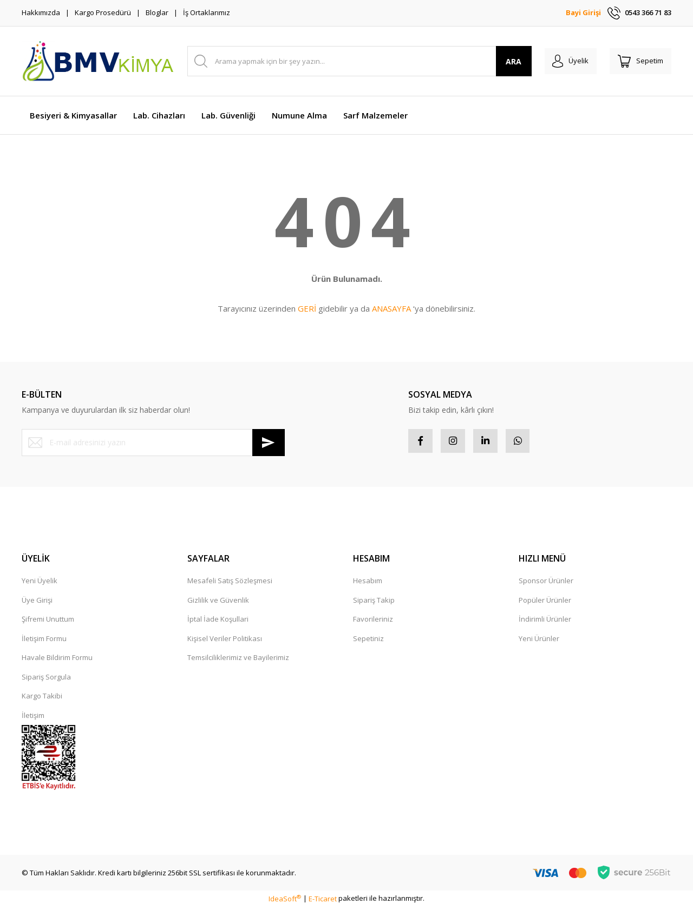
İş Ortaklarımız (206, 12)
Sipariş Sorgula (46, 679)
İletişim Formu (44, 641)
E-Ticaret (323, 901)
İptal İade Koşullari (218, 622)
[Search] (353, 61)
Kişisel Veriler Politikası (224, 641)
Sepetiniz (368, 641)
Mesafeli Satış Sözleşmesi (229, 584)
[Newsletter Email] (153, 442)
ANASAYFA (391, 308)
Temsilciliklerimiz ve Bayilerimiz (238, 660)
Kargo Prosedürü (103, 12)
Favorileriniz (373, 622)
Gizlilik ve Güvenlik (218, 603)
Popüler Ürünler (545, 603)
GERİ (307, 308)
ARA (503, 61)
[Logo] (97, 61)
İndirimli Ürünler (545, 622)
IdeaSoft (285, 901)
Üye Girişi (37, 603)
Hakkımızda (41, 12)
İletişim (33, 718)
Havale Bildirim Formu (57, 660)
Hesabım (367, 584)
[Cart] (637, 61)
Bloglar (157, 12)
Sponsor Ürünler (546, 584)
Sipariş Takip (374, 603)
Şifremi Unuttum (48, 622)
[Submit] (268, 442)
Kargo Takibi (42, 699)
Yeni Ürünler (539, 641)
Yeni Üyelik (39, 584)
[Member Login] (562, 61)
